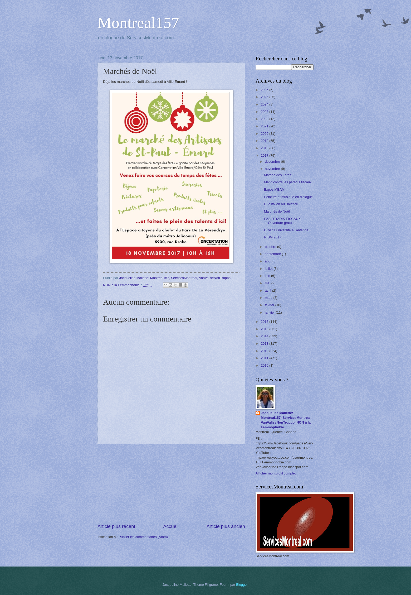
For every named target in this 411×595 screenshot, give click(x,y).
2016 (265, 322)
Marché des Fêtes (277, 175)
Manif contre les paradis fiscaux (287, 182)
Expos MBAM (274, 189)
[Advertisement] (171, 483)
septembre (273, 254)
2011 (265, 358)
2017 (265, 155)
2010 (265, 365)
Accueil (170, 526)
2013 (265, 344)
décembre (273, 162)
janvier (270, 312)
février (270, 305)
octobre (271, 247)
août (268, 261)
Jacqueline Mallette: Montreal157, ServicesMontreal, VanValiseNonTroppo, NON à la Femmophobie (286, 420)
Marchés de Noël (277, 211)
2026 (265, 90)
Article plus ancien (226, 526)
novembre (273, 169)
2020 (265, 134)
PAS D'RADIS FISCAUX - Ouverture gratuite (283, 221)
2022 (265, 119)
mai (268, 283)
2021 (265, 126)
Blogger (242, 585)
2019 (265, 141)
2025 (265, 97)
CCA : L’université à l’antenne (286, 230)
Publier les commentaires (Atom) (143, 537)
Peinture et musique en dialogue (288, 197)
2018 (265, 148)
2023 (265, 112)
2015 (265, 329)
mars (269, 298)
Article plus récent (116, 526)
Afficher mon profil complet (276, 473)
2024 (265, 104)
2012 (265, 351)
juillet (269, 269)
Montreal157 (138, 22)
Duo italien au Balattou (281, 204)
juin (268, 276)
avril (268, 290)
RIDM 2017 (272, 237)
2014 (265, 336)
